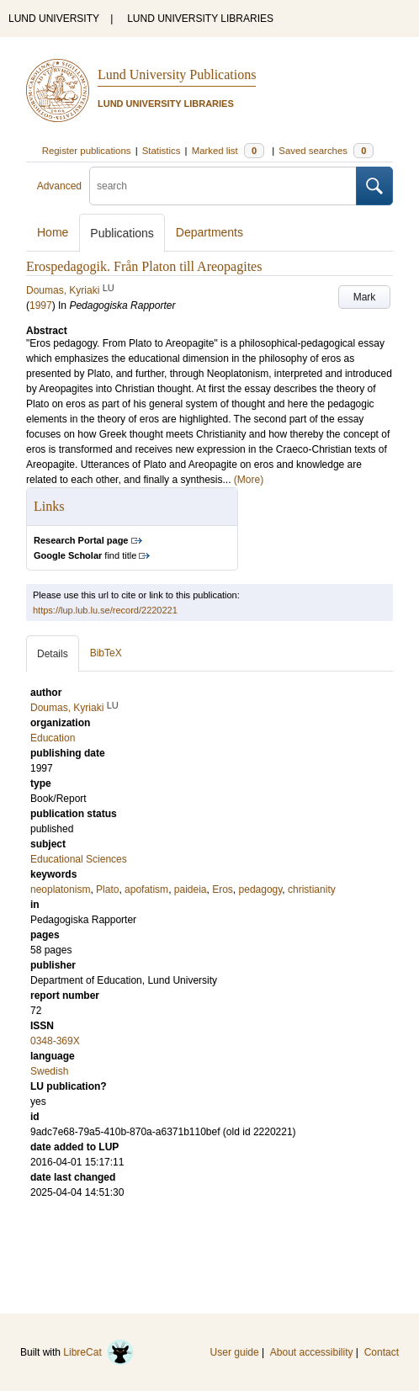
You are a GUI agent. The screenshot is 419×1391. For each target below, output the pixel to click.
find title (85, 555)
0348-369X (55, 1041)
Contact (381, 1352)
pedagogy (261, 889)
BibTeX (106, 653)
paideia (190, 889)
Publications (122, 233)
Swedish (49, 1071)
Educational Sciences (78, 859)
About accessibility (311, 1352)
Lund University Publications (177, 74)
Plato (107, 889)
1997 (40, 305)
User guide (234, 1352)
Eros (222, 889)
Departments (209, 232)
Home (52, 232)
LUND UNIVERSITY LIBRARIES (200, 18)
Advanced (59, 186)
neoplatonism (60, 889)
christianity (312, 889)
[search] (223, 186)
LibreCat (98, 1352)
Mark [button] (364, 297)
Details (52, 654)
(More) (248, 480)
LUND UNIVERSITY (53, 18)
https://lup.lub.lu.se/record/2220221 (105, 610)
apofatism (146, 889)
